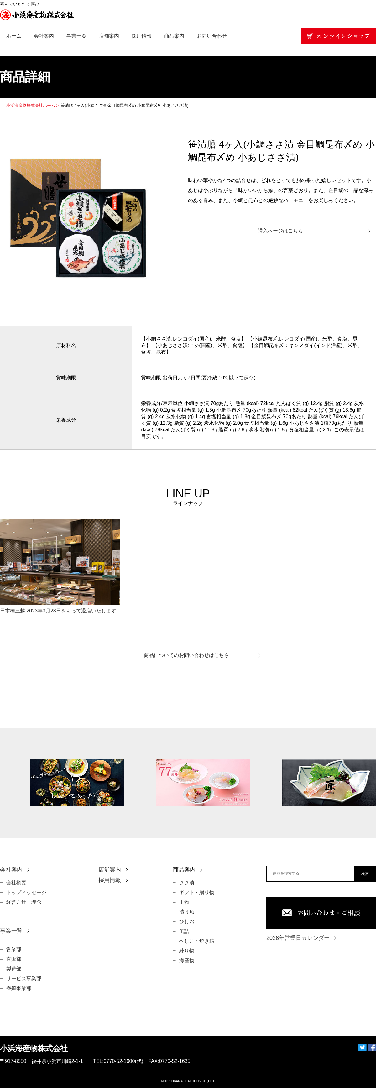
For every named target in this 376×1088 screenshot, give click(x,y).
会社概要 (16, 882)
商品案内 (174, 36)
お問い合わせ (212, 36)
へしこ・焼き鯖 (196, 941)
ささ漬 (186, 882)
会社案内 (44, 36)
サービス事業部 (23, 978)
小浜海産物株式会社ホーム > (33, 105)
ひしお (186, 921)
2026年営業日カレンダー (298, 938)
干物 (184, 902)
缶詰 (184, 931)
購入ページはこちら (280, 230)
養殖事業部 (18, 988)
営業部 (13, 949)
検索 (365, 874)
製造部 (13, 968)
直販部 (13, 959)
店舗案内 (109, 36)
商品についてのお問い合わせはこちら (186, 655)
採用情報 (142, 36)
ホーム (13, 36)
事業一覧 (76, 36)
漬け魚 (186, 911)
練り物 (186, 950)
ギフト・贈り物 (196, 892)
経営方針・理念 (23, 902)
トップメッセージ (26, 892)
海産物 (186, 960)
